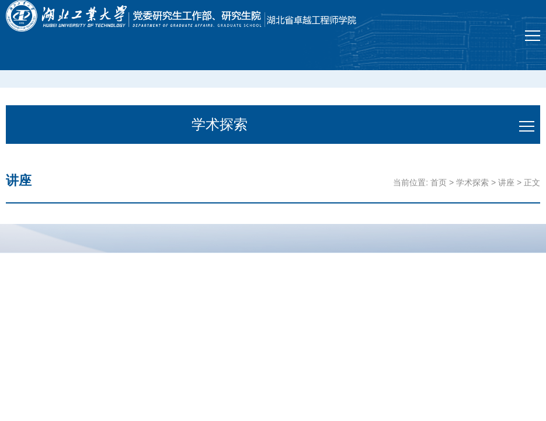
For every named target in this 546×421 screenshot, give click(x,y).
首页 (438, 182)
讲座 (506, 182)
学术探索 (472, 182)
